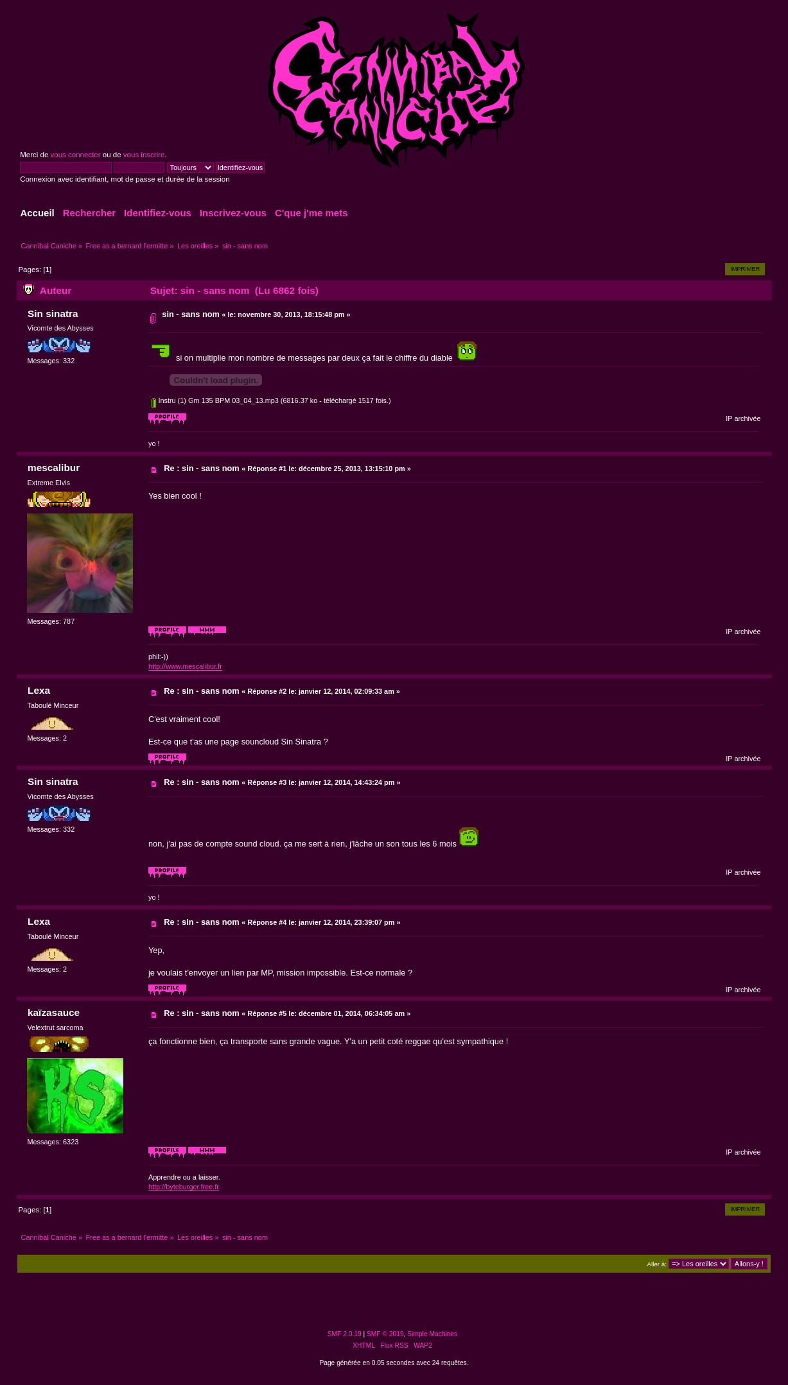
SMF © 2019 (385, 1334)
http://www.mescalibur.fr (185, 666)
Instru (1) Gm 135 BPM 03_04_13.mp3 (215, 400)
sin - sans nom (191, 314)
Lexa (39, 690)
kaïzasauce (54, 1012)
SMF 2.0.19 (345, 1334)
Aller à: (657, 1264)
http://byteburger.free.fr (183, 1187)
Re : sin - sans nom (201, 468)
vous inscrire (144, 155)
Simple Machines (432, 1334)
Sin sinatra (53, 313)
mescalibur (54, 467)
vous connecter (76, 155)
